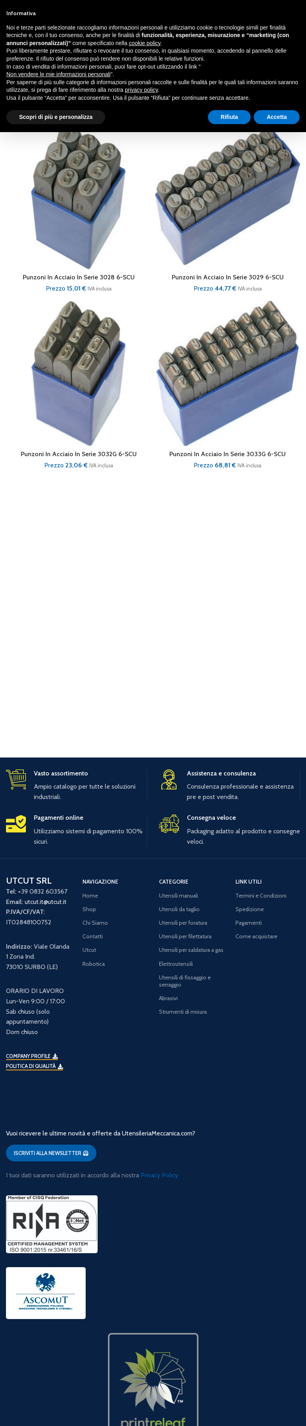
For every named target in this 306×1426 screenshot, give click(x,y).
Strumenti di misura (183, 1011)
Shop (89, 909)
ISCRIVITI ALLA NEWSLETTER (51, 1153)
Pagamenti (248, 922)
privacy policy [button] (141, 90)
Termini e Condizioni (260, 895)
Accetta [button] (277, 117)
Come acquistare (256, 936)
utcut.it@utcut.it (46, 902)
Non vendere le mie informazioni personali (58, 74)
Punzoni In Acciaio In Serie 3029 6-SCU (227, 277)
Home (90, 895)
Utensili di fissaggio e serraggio (185, 981)
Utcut (89, 949)
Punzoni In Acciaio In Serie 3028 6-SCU (78, 277)
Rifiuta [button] (229, 117)
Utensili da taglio (179, 909)
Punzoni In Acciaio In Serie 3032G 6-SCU (78, 454)
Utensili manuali (178, 895)
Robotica (93, 963)
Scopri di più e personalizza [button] (55, 117)
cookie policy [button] (144, 43)
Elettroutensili (176, 963)
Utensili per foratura (183, 922)
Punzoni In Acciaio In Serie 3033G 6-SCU (227, 454)
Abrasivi (168, 998)
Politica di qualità (34, 1066)
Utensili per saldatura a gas (191, 949)
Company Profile (32, 1056)
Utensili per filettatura (185, 936)
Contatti (92, 936)
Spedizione (249, 909)
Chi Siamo (95, 922)
